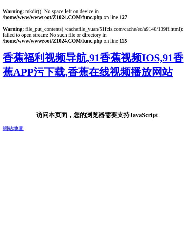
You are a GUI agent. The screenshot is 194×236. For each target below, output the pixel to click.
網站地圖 (13, 128)
